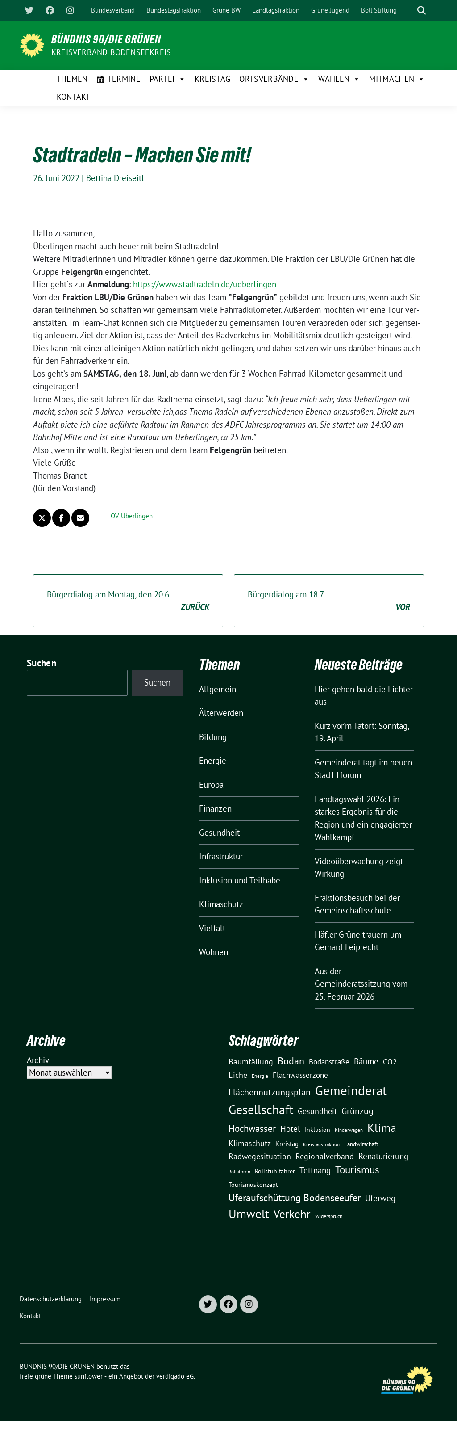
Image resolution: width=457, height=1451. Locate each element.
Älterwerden (221, 712)
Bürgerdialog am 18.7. (329, 601)
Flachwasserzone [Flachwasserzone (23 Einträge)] (300, 1075)
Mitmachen (397, 79)
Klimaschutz (221, 904)
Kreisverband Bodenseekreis (111, 52)
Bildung (213, 737)
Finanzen (215, 808)
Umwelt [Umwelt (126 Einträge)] (248, 1214)
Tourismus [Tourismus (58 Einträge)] (357, 1169)
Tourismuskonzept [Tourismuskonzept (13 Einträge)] (253, 1185)
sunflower (89, 1376)
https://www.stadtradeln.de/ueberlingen (204, 284)
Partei (168, 79)
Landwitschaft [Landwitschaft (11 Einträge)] (361, 1144)
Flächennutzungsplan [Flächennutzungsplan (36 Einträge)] (269, 1092)
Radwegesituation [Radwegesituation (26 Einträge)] (259, 1156)
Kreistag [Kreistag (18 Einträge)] (287, 1143)
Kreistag (212, 79)
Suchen (41, 663)
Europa (211, 784)
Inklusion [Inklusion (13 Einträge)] (317, 1130)
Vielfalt (212, 928)
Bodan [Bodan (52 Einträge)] (291, 1061)
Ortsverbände (274, 79)
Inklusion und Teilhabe (239, 880)
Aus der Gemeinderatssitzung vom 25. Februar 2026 (361, 984)
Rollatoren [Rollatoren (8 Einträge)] (239, 1172)
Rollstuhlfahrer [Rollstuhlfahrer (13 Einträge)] (275, 1171)
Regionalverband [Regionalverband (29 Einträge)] (324, 1156)
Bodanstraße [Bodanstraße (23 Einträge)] (329, 1062)
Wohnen (213, 951)
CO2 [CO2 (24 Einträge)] (390, 1061)
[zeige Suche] (421, 10)
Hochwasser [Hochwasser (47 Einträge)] (252, 1128)
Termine (124, 79)
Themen (72, 79)
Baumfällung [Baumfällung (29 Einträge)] (250, 1061)
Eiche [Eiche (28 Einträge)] (237, 1075)
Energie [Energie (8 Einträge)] (260, 1076)
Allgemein (217, 689)
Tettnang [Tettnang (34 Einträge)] (315, 1170)
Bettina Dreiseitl (115, 177)
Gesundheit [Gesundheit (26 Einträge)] (317, 1111)
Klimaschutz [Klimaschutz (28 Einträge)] (249, 1143)
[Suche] (409, 10)
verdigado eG (175, 1376)
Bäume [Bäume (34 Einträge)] (366, 1061)
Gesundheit (219, 832)
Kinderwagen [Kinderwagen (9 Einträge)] (349, 1130)
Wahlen (339, 79)
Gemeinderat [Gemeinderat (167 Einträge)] (351, 1090)
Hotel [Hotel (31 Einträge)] (290, 1128)
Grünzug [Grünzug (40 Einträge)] (357, 1111)
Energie (212, 760)
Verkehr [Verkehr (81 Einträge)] (292, 1214)
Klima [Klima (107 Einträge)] (381, 1127)
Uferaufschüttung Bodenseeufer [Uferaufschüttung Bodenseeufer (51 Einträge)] (294, 1197)
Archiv (38, 1060)
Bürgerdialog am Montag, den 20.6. (128, 601)
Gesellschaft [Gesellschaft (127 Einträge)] (260, 1110)
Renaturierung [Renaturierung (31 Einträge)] (383, 1156)
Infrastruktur (221, 856)
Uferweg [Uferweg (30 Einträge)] (380, 1198)
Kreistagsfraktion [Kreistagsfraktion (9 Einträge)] (321, 1144)
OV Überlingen (132, 516)
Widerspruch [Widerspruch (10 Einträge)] (329, 1216)
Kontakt (74, 97)
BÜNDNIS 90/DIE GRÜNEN (106, 39)
